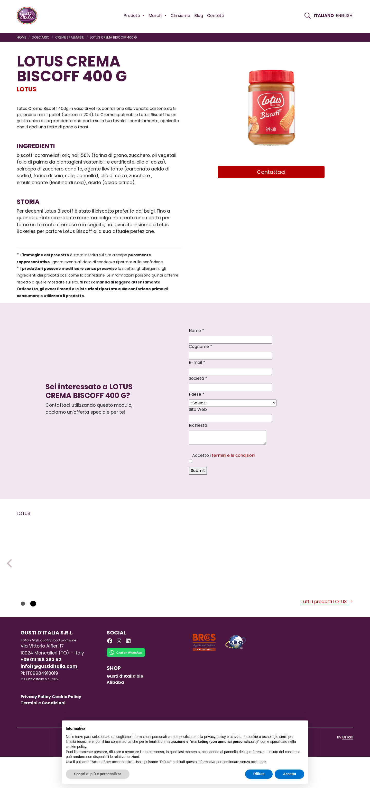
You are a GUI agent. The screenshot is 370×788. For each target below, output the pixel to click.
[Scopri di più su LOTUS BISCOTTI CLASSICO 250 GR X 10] (185, 560)
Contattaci (271, 172)
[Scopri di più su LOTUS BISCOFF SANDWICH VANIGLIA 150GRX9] (253, 560)
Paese (196, 394)
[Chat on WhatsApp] (126, 687)
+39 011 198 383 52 (41, 691)
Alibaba (115, 713)
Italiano (324, 15)
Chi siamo (180, 15)
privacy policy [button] (215, 737)
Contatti (215, 15)
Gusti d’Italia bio (125, 707)
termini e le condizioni (233, 455)
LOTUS (26, 89)
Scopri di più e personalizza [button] (97, 774)
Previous (11, 579)
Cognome (200, 346)
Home (21, 37)
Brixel (347, 768)
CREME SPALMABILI (69, 37)
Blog (198, 15)
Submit (198, 470)
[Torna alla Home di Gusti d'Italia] (29, 15)
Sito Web (198, 409)
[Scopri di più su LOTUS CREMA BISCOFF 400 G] (321, 560)
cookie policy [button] (76, 747)
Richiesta (198, 425)
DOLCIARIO (41, 37)
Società (198, 378)
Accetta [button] (289, 774)
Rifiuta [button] (259, 774)
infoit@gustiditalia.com (49, 698)
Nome (196, 331)
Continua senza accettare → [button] (280, 727)
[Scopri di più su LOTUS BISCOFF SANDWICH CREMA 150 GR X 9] (48, 560)
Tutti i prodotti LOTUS (327, 633)
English (344, 15)
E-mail (197, 362)
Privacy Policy (36, 728)
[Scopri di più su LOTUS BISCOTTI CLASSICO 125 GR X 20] (116, 560)
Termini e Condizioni (43, 734)
